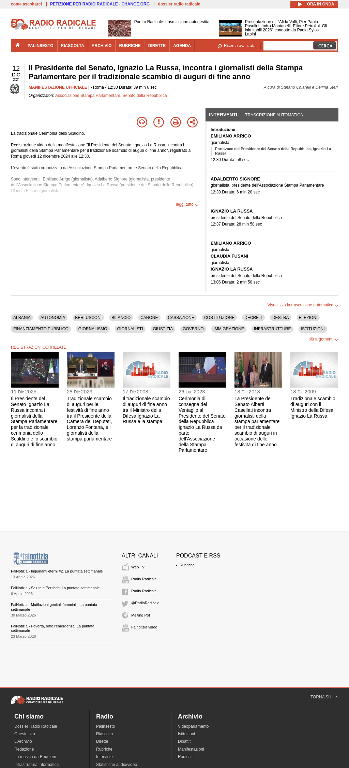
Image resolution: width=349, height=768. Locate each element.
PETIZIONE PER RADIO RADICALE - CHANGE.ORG (100, 4)
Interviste (104, 756)
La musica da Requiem (35, 756)
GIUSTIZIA (163, 329)
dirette (157, 45)
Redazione (24, 749)
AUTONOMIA (53, 317)
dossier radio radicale (179, 4)
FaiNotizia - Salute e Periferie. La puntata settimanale (55, 588)
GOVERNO (193, 329)
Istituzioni (186, 733)
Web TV (138, 567)
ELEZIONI (308, 317)
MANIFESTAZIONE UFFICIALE (58, 87)
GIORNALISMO (92, 329)
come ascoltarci (26, 4)
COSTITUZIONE (219, 317)
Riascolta (104, 733)
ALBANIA (22, 317)
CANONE (149, 317)
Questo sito (24, 733)
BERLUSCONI (88, 317)
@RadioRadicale (145, 603)
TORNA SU (320, 697)
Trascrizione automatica (274, 115)
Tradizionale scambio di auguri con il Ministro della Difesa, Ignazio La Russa (312, 407)
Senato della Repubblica (144, 95)
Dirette (102, 741)
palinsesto (41, 45)
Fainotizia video (144, 627)
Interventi (223, 114)
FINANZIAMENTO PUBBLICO (41, 329)
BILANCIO (121, 317)
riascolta (72, 45)
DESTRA (280, 317)
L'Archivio (23, 741)
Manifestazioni (191, 749)
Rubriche (187, 565)
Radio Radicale (144, 579)
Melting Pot (140, 615)
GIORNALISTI (130, 329)
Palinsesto (105, 726)
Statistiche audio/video (116, 764)
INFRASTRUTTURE (272, 329)
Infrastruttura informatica (36, 764)
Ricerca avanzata (240, 45)
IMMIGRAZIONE (229, 329)
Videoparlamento (193, 726)
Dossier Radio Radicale (35, 726)
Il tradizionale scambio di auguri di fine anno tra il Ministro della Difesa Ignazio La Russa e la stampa (146, 410)
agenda (182, 45)
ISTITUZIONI (313, 329)
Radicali (185, 756)
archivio (102, 45)
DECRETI (253, 317)
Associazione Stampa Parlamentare (87, 95)
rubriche (129, 45)
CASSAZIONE (181, 317)
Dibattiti (185, 741)
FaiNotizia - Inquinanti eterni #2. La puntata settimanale (57, 571)
